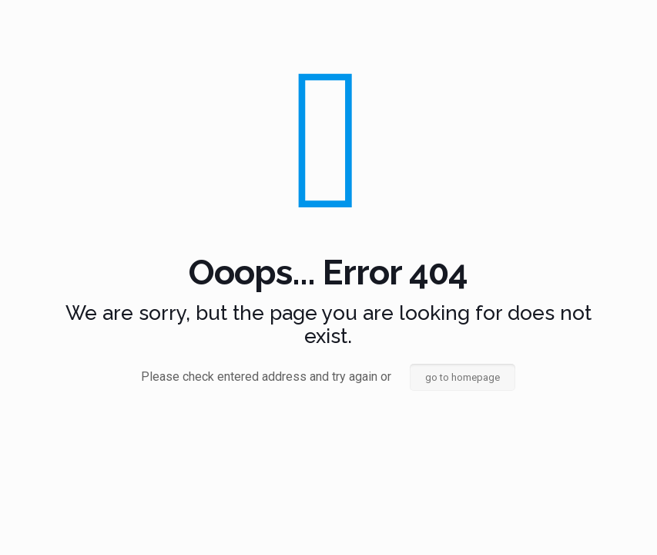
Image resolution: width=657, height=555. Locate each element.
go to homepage (462, 377)
